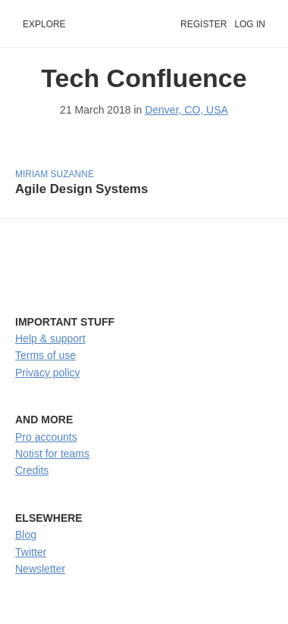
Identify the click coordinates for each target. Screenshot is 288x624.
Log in (249, 24)
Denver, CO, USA (186, 110)
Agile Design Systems (81, 189)
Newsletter (40, 569)
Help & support (50, 338)
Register (203, 24)
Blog (25, 535)
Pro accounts (46, 437)
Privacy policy (47, 373)
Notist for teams (52, 454)
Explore (44, 24)
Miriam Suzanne (54, 174)
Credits (32, 470)
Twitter (30, 552)
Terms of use (45, 355)
